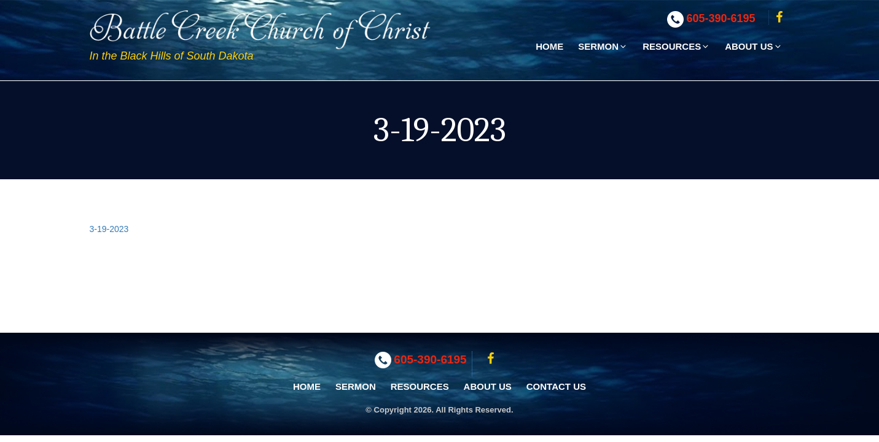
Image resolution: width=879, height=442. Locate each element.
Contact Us (556, 386)
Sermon (603, 46)
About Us (753, 46)
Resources (676, 46)
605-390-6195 (721, 18)
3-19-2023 (109, 229)
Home (549, 46)
